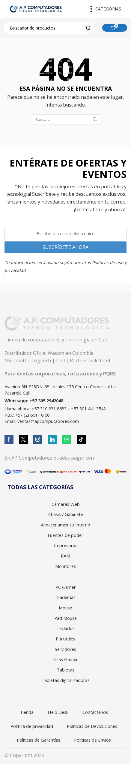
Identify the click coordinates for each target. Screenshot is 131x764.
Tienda (27, 712)
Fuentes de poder (65, 535)
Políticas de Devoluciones (92, 726)
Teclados (65, 628)
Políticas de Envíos (92, 740)
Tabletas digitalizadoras (65, 680)
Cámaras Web (66, 504)
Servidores (65, 649)
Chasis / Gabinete (65, 514)
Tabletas (65, 670)
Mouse (65, 608)
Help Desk (58, 712)
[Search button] (88, 28)
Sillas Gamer (65, 659)
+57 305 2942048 (46, 400)
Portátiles (65, 639)
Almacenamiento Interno (65, 525)
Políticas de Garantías (38, 740)
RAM (65, 556)
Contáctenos (95, 712)
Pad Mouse (65, 618)
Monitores (65, 566)
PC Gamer (65, 587)
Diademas (65, 597)
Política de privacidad (31, 726)
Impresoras (65, 545)
